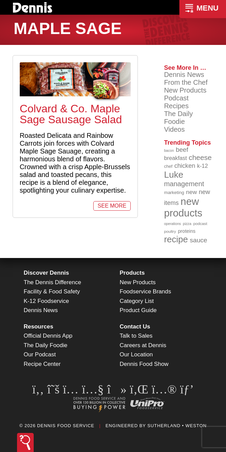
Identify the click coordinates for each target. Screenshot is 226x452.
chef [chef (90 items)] (168, 166)
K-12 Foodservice (46, 301)
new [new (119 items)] (191, 192)
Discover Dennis (46, 273)
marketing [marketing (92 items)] (174, 192)
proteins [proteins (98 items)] (187, 231)
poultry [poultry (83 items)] (170, 231)
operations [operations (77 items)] (172, 224)
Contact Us (135, 326)
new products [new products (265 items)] (183, 207)
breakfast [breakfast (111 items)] (175, 158)
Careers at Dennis (143, 345)
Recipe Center (42, 364)
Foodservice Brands (145, 291)
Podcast (176, 98)
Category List (137, 301)
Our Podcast (40, 354)
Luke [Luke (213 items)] (173, 175)
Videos (174, 129)
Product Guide (138, 310)
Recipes (176, 106)
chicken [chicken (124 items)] (184, 165)
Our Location (136, 354)
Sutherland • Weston (177, 425)
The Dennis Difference (52, 282)
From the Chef (186, 82)
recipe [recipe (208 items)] (176, 239)
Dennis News (184, 74)
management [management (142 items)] (184, 184)
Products (132, 273)
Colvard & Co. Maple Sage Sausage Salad (71, 114)
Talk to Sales (136, 336)
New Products (185, 90)
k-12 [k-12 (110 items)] (202, 166)
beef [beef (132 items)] (182, 149)
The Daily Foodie (178, 117)
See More (112, 206)
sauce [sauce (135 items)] (198, 240)
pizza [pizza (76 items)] (187, 224)
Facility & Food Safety (52, 291)
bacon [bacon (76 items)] (169, 150)
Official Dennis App (48, 336)
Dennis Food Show (144, 364)
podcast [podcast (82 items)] (200, 223)
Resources (38, 326)
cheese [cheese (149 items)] (200, 157)
